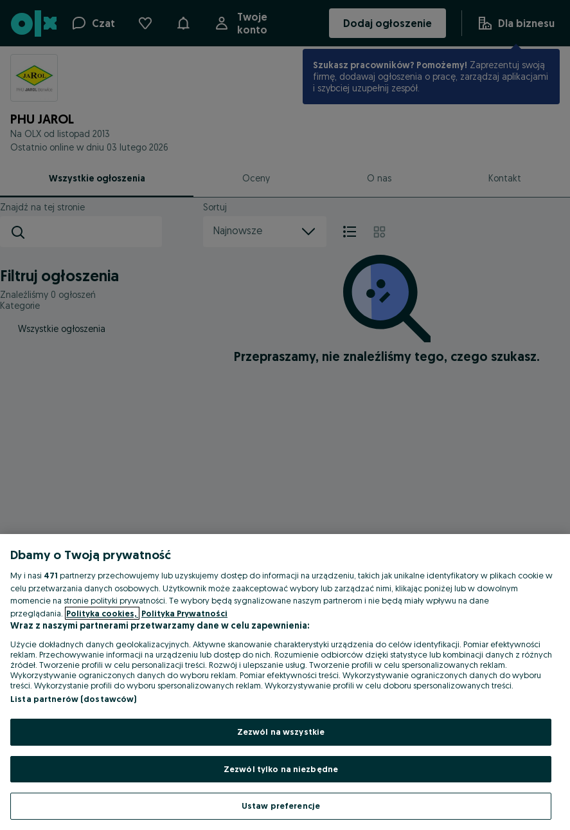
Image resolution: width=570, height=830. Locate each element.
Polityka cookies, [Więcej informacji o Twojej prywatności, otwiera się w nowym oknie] (102, 613)
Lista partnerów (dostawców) (73, 699)
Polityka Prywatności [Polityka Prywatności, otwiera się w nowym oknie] (184, 613)
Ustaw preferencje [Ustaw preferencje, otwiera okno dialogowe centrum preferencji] (281, 805)
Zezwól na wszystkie (281, 731)
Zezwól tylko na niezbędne (281, 769)
